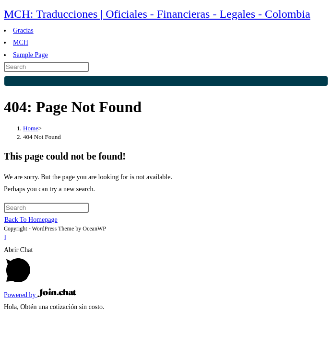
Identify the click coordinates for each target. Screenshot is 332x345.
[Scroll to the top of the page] (5, 237)
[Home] (30, 128)
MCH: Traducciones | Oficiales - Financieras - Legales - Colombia (157, 14)
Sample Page (30, 54)
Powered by (40, 295)
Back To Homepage (31, 219)
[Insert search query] (46, 67)
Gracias (23, 30)
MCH (20, 42)
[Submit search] (166, 81)
